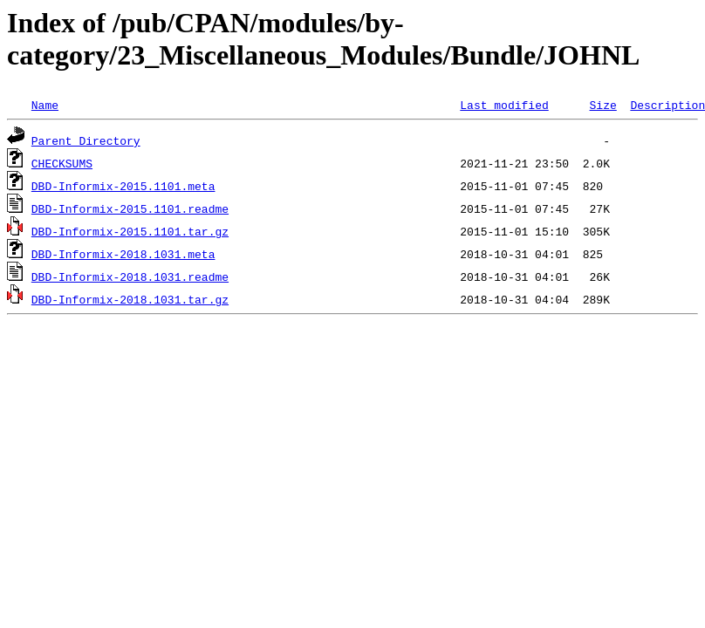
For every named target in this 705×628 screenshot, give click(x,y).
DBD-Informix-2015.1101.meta (123, 186)
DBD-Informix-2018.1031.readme (130, 276)
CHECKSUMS (61, 163)
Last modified (504, 105)
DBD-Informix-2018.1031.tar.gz (130, 299)
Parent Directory (85, 140)
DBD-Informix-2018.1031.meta (123, 254)
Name (44, 105)
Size (602, 105)
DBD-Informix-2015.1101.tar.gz (130, 231)
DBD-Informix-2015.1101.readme (130, 208)
